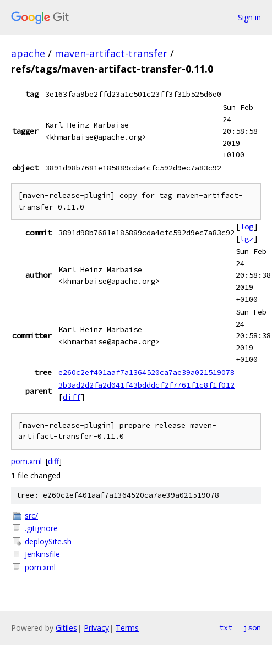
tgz (246, 239)
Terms (127, 627)
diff (71, 397)
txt (225, 627)
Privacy (96, 627)
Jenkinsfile (42, 554)
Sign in (249, 17)
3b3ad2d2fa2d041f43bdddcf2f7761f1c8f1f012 (146, 385)
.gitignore (41, 528)
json (252, 627)
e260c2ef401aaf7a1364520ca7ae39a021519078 (146, 372)
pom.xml (26, 461)
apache (28, 53)
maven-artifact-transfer (111, 53)
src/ (31, 515)
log (246, 226)
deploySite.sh (48, 541)
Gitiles (66, 627)
